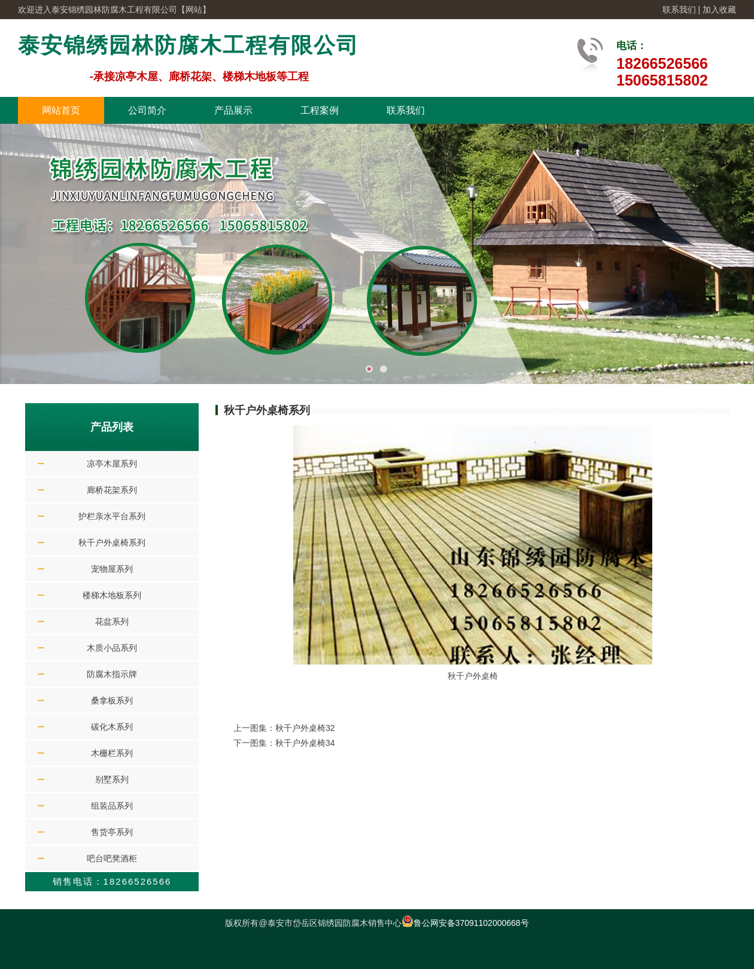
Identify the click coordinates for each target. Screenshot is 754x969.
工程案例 (319, 110)
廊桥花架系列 (112, 490)
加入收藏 (719, 9)
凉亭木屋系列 (112, 463)
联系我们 (679, 9)
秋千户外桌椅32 (305, 728)
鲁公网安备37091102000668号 (465, 923)
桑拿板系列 (112, 700)
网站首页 (61, 110)
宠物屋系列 (112, 569)
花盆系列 (112, 621)
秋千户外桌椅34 (305, 743)
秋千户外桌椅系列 (111, 542)
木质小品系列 (112, 648)
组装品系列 (112, 805)
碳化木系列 (112, 727)
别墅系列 (112, 779)
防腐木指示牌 (112, 674)
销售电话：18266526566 (112, 881)
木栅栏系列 (112, 753)
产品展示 (233, 110)
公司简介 (147, 110)
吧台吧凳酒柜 (112, 858)
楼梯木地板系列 (112, 595)
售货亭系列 (112, 832)
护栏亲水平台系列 (111, 516)
